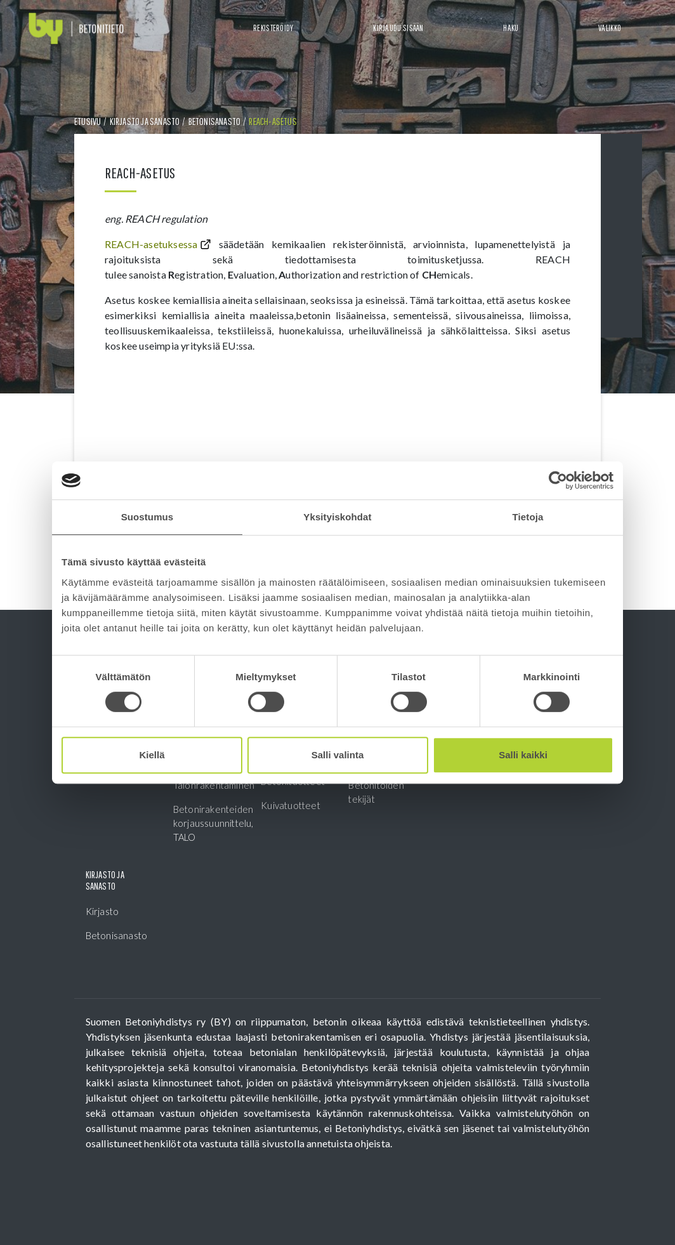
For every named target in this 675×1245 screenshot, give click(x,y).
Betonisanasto (214, 121)
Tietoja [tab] (528, 516)
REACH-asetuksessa (151, 244)
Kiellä (151, 754)
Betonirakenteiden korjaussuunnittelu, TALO (206, 823)
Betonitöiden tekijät (375, 792)
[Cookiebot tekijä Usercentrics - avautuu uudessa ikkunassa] (557, 480)
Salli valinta (337, 754)
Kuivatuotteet (290, 805)
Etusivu (87, 121)
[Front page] (76, 29)
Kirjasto (102, 911)
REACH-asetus (272, 121)
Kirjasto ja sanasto (145, 121)
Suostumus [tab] (147, 516)
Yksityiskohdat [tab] (337, 516)
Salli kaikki (523, 754)
